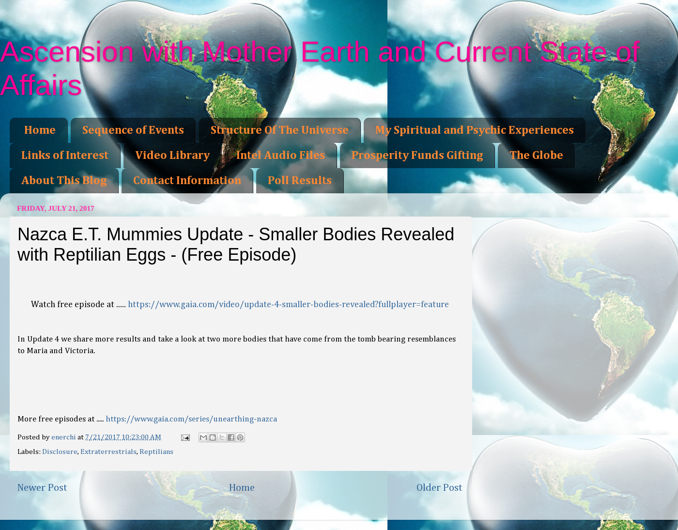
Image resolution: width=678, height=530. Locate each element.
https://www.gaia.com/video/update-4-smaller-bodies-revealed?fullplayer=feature (288, 304)
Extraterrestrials (108, 451)
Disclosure (59, 451)
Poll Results (300, 181)
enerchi (64, 437)
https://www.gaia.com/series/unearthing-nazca (191, 419)
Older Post (439, 488)
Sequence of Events (133, 130)
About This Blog (64, 181)
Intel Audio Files (280, 155)
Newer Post (42, 488)
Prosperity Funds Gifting (417, 155)
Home (40, 130)
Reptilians (156, 451)
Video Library (172, 155)
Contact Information (187, 181)
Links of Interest (64, 155)
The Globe (536, 155)
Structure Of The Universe (280, 130)
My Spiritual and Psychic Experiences (474, 130)
